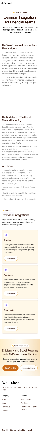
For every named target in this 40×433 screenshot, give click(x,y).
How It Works (26, 400)
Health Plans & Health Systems (29, 408)
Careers (5, 411)
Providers (24, 404)
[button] (37, 2)
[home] (6, 3)
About (4, 404)
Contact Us (6, 407)
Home (4, 400)
